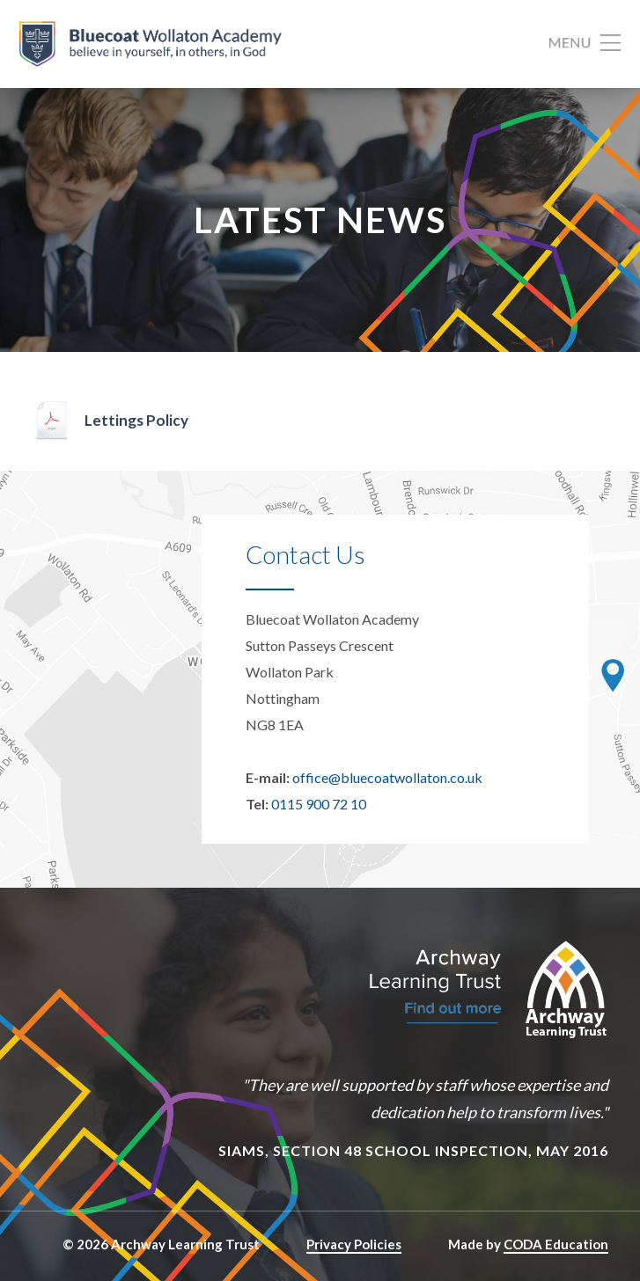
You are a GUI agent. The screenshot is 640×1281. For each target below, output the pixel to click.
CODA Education (556, 1244)
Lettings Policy (136, 420)
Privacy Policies (353, 1244)
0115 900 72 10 (318, 803)
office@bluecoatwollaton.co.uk (387, 777)
